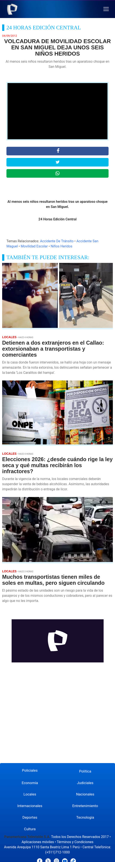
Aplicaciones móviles (37, 842)
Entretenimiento (85, 806)
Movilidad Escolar (34, 246)
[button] (106, 9)
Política (85, 771)
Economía (30, 783)
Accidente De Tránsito (57, 241)
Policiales (30, 770)
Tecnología (85, 817)
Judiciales (85, 783)
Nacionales (85, 794)
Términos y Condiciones (75, 842)
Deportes (29, 817)
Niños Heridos (61, 246)
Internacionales (29, 806)
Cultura (30, 829)
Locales (29, 794)
